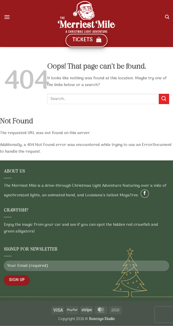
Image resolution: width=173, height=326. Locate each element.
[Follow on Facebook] (145, 193)
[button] (7, 17)
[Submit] (164, 99)
